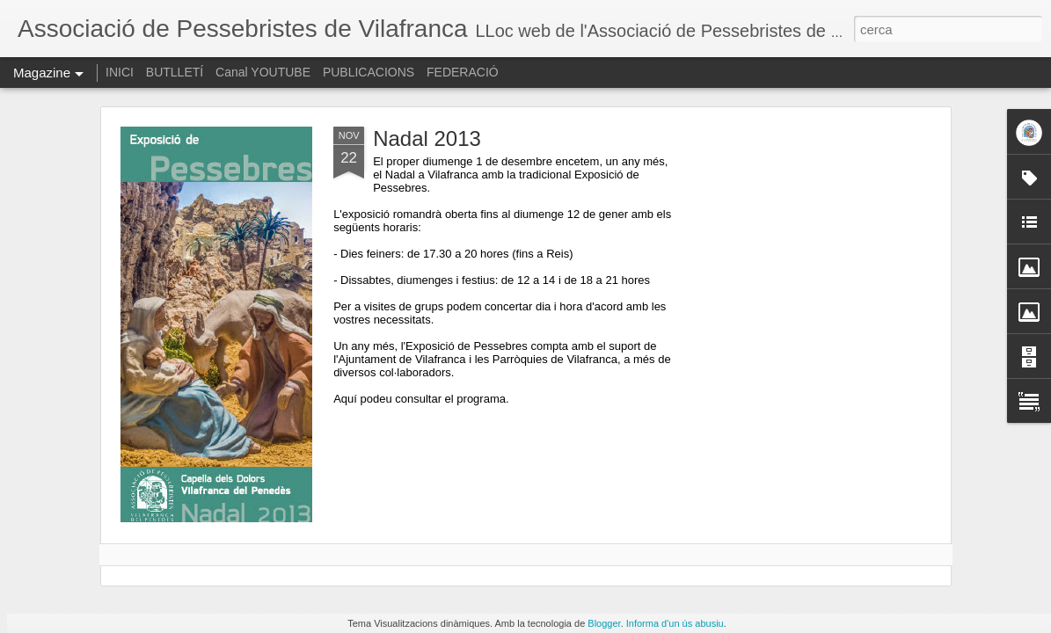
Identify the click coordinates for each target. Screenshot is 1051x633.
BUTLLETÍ (174, 72)
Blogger (604, 623)
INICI (120, 72)
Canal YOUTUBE (262, 72)
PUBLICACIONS (368, 72)
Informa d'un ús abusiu (675, 623)
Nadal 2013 (427, 138)
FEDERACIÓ (463, 72)
